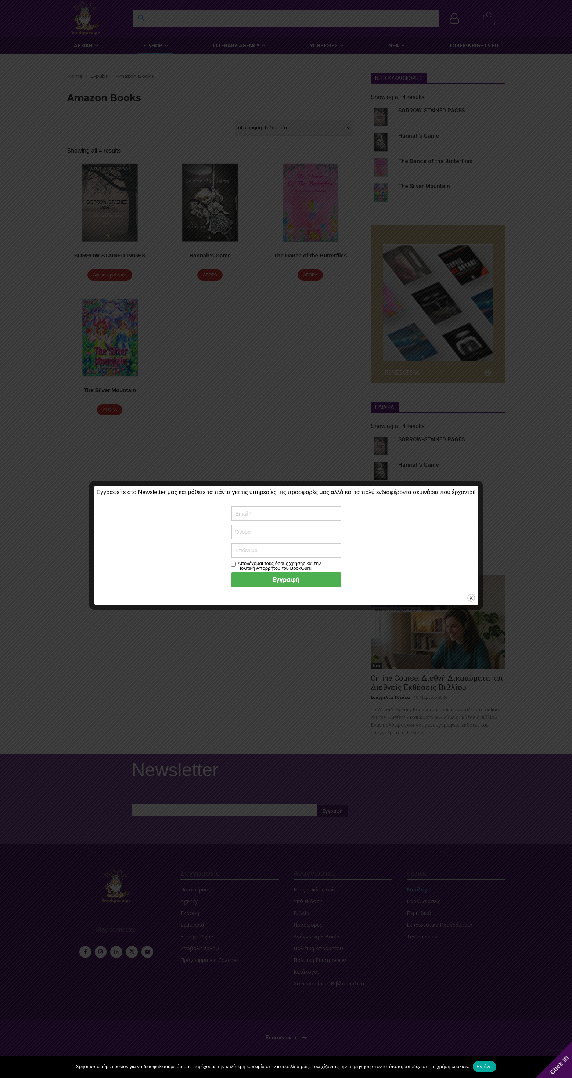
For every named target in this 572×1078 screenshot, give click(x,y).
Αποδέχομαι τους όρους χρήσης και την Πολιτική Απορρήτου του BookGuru (279, 566)
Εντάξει (484, 1066)
